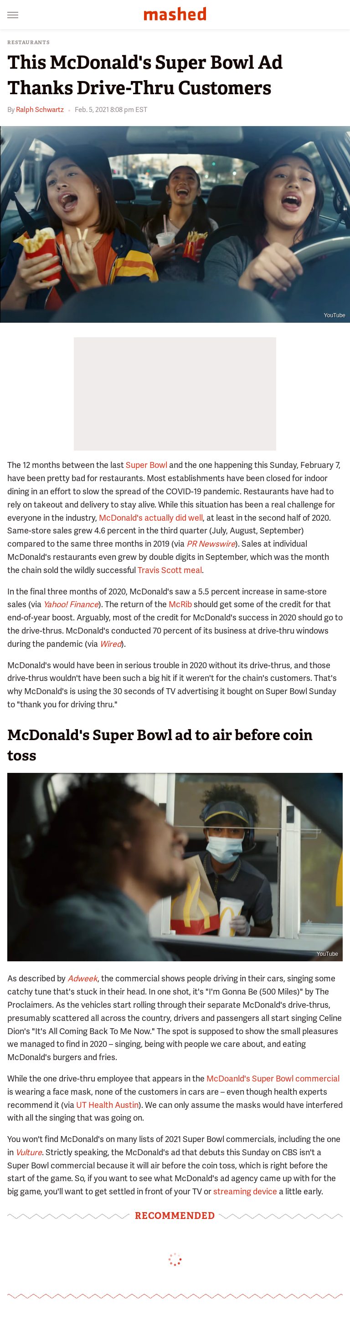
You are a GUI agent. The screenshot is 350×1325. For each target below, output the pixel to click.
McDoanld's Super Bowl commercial (273, 1078)
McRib (180, 604)
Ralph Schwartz (40, 109)
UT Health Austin (107, 1105)
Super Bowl (146, 465)
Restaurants (28, 42)
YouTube (334, 315)
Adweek (82, 978)
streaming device (245, 1191)
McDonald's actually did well (151, 518)
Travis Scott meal (170, 570)
